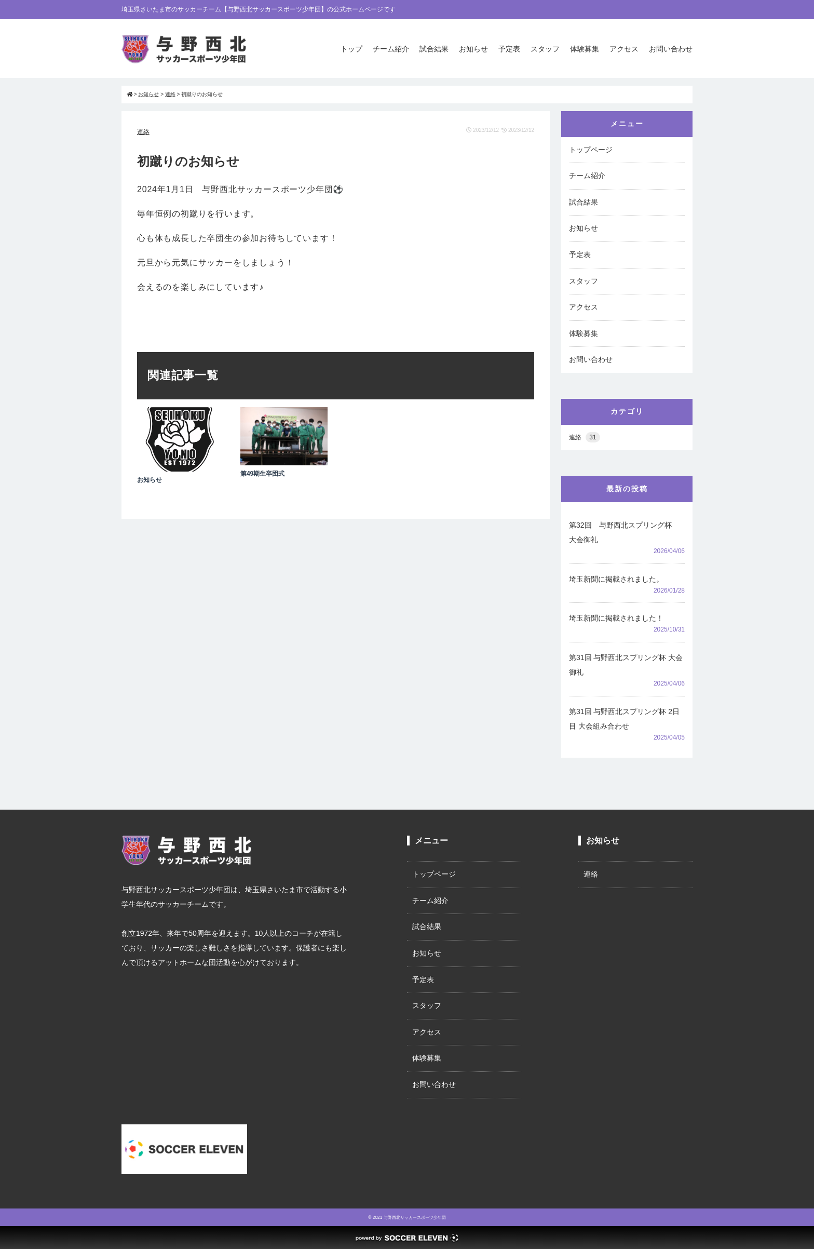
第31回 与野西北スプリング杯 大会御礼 (626, 664)
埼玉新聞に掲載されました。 (616, 579)
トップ (351, 49)
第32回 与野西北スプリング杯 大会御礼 (624, 532)
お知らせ (473, 49)
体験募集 (584, 49)
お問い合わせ (671, 49)
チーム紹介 (391, 49)
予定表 (509, 49)
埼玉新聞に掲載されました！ (616, 618)
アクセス (624, 49)
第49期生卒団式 (262, 473)
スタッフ (545, 49)
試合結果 (434, 49)
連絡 (143, 132)
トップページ (591, 149)
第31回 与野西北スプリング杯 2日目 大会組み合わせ (624, 718)
